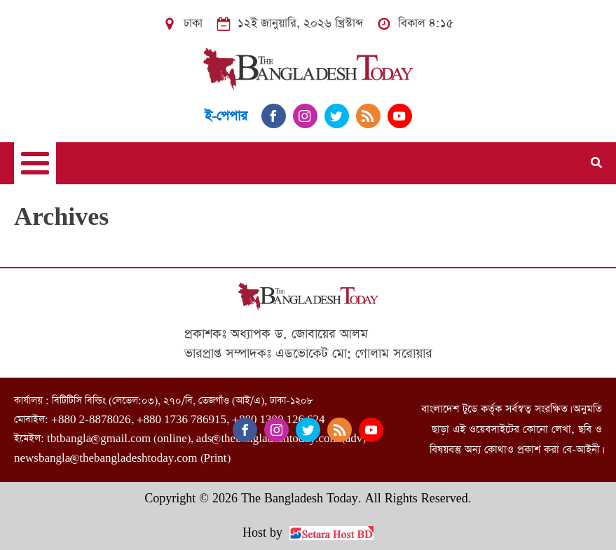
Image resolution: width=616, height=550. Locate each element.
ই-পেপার (226, 116)
